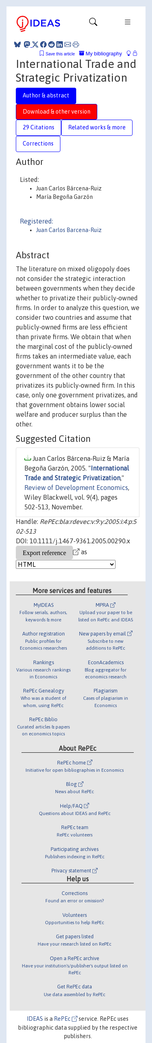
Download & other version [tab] (56, 111)
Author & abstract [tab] (46, 95)
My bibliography (100, 54)
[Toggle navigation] (93, 24)
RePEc (65, 1019)
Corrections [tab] (38, 143)
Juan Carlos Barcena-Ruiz (69, 230)
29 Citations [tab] (38, 127)
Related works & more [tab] (97, 127)
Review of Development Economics (76, 487)
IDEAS (35, 1019)
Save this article (60, 54)
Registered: (36, 221)
